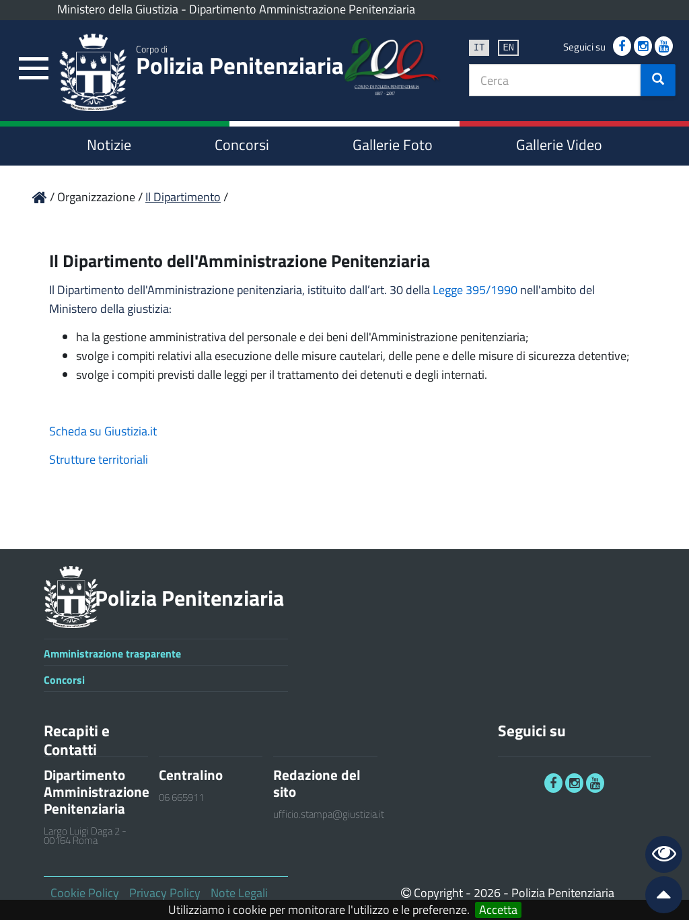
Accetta (498, 910)
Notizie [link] (109, 144)
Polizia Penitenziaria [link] (240, 62)
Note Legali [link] (239, 893)
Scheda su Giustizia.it (103, 431)
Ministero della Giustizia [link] (117, 9)
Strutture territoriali (98, 459)
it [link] (479, 46)
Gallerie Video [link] (559, 144)
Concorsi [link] (242, 144)
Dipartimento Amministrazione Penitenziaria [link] (302, 9)
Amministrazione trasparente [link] (112, 653)
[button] (658, 80)
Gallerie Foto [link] (393, 144)
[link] (34, 69)
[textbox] (555, 80)
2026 (487, 893)
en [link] (508, 46)
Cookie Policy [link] (84, 893)
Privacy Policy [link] (165, 893)
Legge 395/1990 (475, 290)
